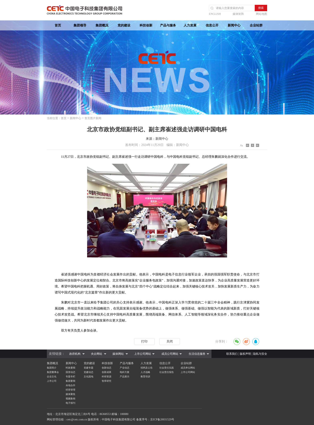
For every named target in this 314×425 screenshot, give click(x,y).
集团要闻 (70, 381)
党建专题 (88, 367)
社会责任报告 (166, 372)
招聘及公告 (147, 367)
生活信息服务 (197, 353)
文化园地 (88, 376)
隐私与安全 (260, 353)
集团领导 (79, 25)
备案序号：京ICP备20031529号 (155, 419)
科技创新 (146, 25)
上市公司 (51, 381)
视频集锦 (70, 398)
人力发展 (190, 25)
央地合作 (70, 385)
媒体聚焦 (70, 394)
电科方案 (124, 372)
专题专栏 (70, 376)
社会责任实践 (166, 367)
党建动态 (88, 372)
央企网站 (96, 353)
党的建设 (124, 25)
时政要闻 (70, 367)
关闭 (169, 341)
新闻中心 (234, 25)
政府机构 (75, 353)
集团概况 (102, 25)
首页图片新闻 (93, 118)
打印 (144, 341)
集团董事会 (53, 372)
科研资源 (106, 376)
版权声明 (245, 353)
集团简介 (51, 367)
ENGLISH (215, 13)
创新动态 (106, 367)
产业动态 (124, 367)
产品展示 (124, 376)
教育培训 (145, 376)
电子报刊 (70, 403)
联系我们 (232, 353)
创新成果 (106, 372)
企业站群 (256, 25)
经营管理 (70, 389)
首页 (58, 25)
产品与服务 (168, 25)
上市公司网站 (142, 353)
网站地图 (261, 13)
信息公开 (212, 25)
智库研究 (106, 381)
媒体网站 (118, 353)
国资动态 (70, 372)
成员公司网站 (169, 353)
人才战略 (145, 372)
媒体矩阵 (238, 13)
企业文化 (51, 376)
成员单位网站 (188, 367)
